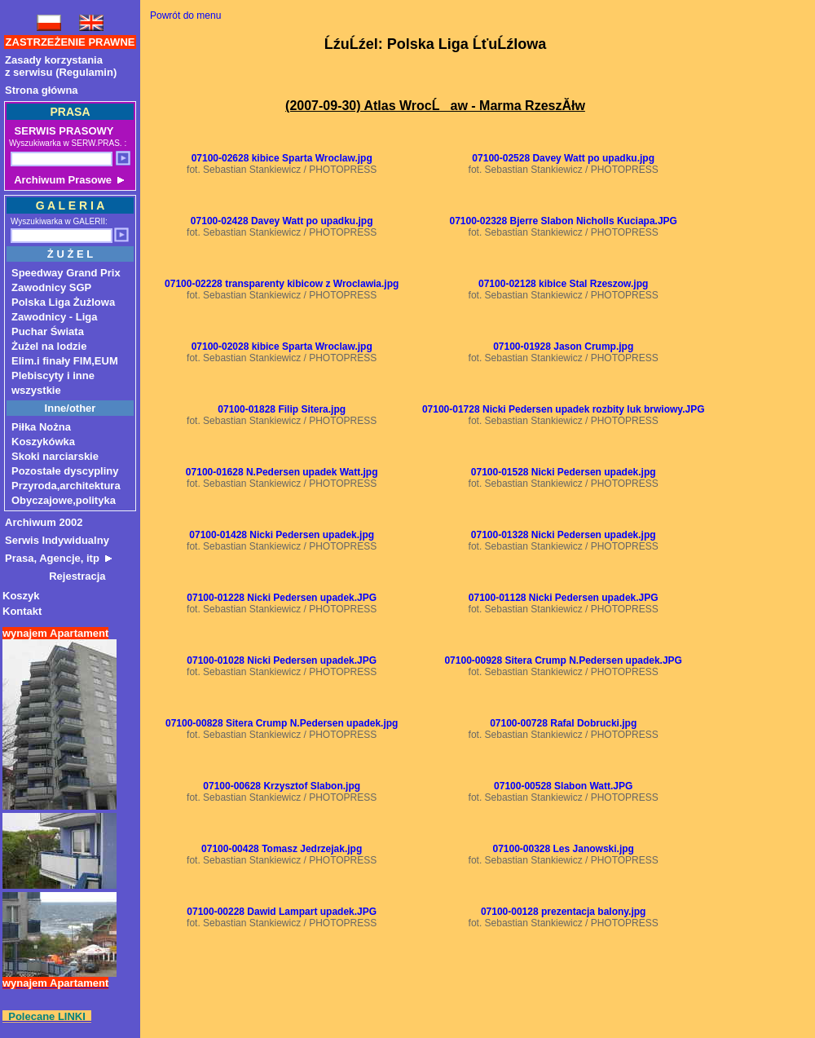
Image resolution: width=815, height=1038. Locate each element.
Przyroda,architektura (66, 485)
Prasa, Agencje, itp (58, 558)
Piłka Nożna (41, 427)
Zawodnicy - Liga (54, 317)
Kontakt (22, 611)
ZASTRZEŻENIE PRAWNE (70, 42)
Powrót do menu (185, 15)
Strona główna (41, 90)
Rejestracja (55, 576)
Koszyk (21, 596)
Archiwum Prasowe (67, 180)
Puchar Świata (47, 331)
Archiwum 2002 (43, 522)
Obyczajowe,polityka (63, 500)
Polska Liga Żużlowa (63, 302)
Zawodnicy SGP (51, 287)
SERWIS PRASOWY (62, 131)
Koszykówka (43, 441)
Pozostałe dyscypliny (65, 471)
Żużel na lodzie (48, 346)
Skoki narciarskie (55, 456)
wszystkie (36, 390)
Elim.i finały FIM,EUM (64, 361)
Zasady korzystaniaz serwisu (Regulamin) (61, 66)
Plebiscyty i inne (53, 375)
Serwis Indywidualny (57, 540)
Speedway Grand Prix (66, 273)
